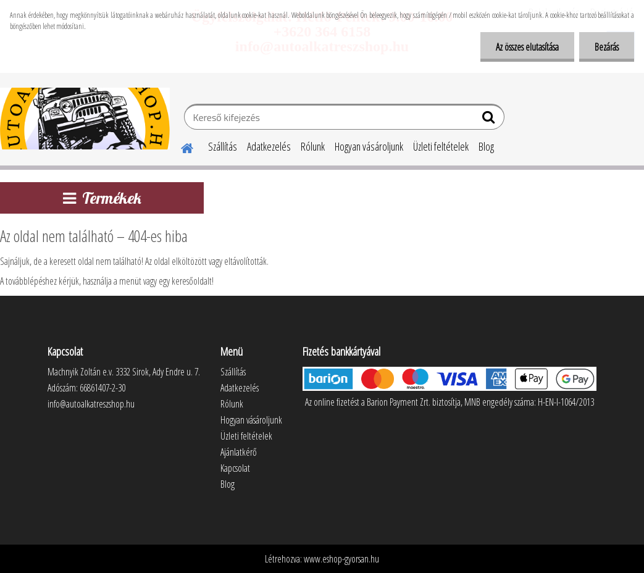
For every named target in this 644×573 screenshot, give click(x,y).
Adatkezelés (269, 146)
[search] (490, 120)
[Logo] (85, 118)
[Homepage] (180, 146)
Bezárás (607, 47)
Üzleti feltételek (441, 146)
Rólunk (313, 146)
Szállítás (222, 146)
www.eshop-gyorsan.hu (341, 559)
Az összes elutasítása (527, 47)
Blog (486, 146)
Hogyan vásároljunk (369, 146)
